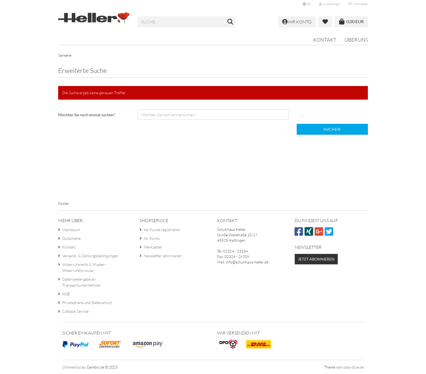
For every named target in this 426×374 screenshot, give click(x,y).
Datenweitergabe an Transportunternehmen (81, 282)
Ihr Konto (152, 238)
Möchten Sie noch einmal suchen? (86, 114)
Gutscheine (71, 238)
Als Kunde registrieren (162, 229)
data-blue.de (353, 367)
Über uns (356, 40)
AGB (66, 294)
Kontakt (324, 40)
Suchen (332, 129)
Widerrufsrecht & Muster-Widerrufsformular (84, 267)
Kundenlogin (329, 4)
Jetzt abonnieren (316, 259)
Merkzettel (358, 4)
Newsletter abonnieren (163, 255)
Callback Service (75, 311)
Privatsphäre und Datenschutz (87, 302)
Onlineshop (71, 367)
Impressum (71, 229)
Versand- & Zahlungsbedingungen (90, 255)
